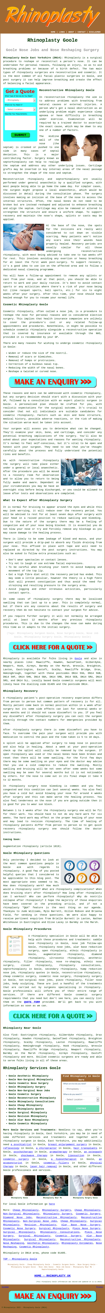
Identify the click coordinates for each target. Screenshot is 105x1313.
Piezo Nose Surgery (86, 1228)
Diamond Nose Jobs (17, 1217)
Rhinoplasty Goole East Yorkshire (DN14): (33, 57)
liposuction (76, 1155)
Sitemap (5, 1287)
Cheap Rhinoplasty (26, 1210)
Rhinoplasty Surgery (56, 1210)
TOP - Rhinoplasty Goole (20, 1259)
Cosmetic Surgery (88, 1213)
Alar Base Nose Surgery (80, 1224)
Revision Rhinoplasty (40, 1224)
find (14, 1035)
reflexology (11, 1148)
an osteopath (93, 1152)
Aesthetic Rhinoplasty (42, 1243)
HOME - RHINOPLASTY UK (52, 1275)
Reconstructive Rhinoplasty (56, 1217)
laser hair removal (43, 1166)
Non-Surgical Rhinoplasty (21, 1213)
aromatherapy (58, 1152)
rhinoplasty (25, 72)
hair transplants (85, 1148)
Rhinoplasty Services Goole (32, 1068)
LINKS (62, 32)
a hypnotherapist (64, 1159)
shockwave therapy (34, 1155)
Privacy (99, 1287)
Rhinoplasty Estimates (77, 1243)
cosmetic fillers (56, 1163)
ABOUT (71, 32)
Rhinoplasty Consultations (60, 1232)
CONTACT (82, 32)
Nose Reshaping (13, 1243)
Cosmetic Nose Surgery (19, 1228)
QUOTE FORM (32, 1002)
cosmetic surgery (16, 1159)
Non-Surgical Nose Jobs (40, 1221)
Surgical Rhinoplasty (54, 1228)
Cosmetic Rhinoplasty (34, 1246)
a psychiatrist (21, 1144)
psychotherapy (23, 1152)
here (52, 1204)
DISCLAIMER (94, 32)
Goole (78, 658)
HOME (53, 32)
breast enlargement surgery (67, 1144)
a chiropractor (46, 1148)
